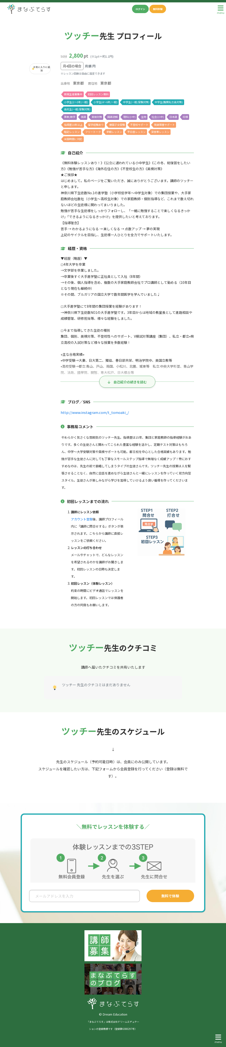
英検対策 (97, 117)
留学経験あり (96, 125)
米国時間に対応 (73, 139)
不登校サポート (140, 125)
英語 (83, 117)
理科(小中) (130, 117)
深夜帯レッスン (160, 132)
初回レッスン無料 (98, 94)
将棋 (185, 117)
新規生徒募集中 (73, 94)
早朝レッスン (114, 132)
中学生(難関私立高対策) (169, 102)
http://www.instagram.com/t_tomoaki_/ (94, 412)
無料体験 (157, 9)
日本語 (174, 117)
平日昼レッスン (137, 132)
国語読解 (113, 117)
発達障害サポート (164, 125)
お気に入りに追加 (42, 68)
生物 (144, 117)
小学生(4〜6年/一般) (105, 102)
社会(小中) (158, 117)
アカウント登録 (82, 519)
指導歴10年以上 (73, 125)
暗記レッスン (72, 132)
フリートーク (93, 132)
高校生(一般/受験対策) (77, 109)
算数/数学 (69, 117)
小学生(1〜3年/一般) (76, 102)
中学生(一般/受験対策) (136, 102)
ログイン (140, 9)
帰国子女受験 (117, 125)
